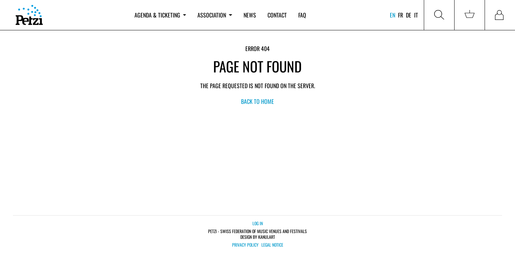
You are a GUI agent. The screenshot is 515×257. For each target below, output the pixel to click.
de (408, 15)
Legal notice (272, 245)
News (250, 15)
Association (214, 15)
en (392, 15)
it (416, 15)
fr (400, 15)
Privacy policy (245, 245)
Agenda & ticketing (160, 15)
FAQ (302, 15)
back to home (257, 101)
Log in (257, 223)
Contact (277, 15)
